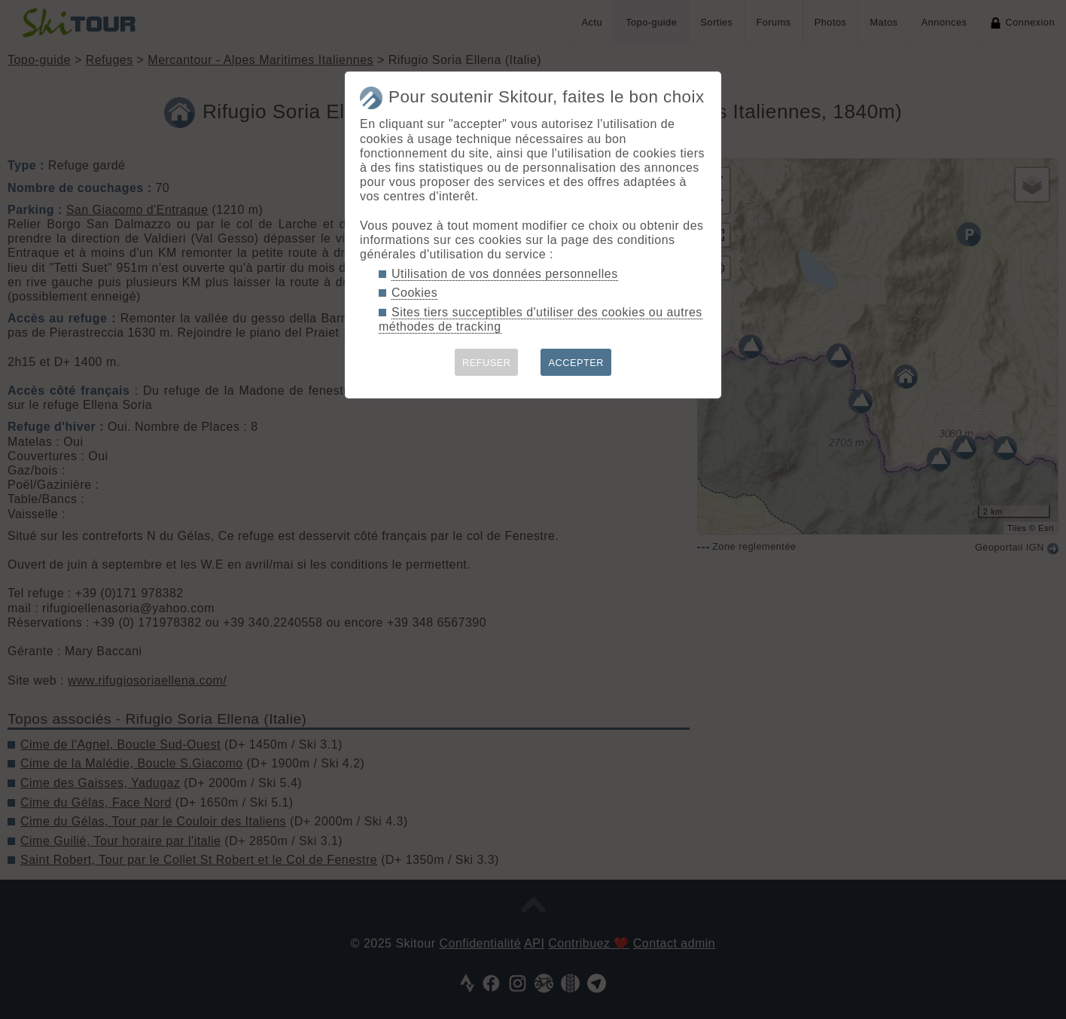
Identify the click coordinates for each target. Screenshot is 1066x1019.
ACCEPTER (576, 362)
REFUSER (486, 362)
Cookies (414, 292)
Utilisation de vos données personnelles (504, 273)
